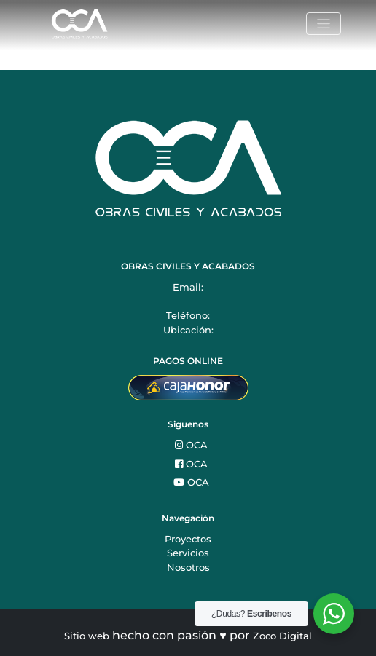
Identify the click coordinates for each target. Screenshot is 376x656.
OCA (191, 445)
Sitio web (86, 635)
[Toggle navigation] (323, 24)
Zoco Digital (282, 635)
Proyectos (188, 539)
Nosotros (188, 567)
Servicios (188, 552)
